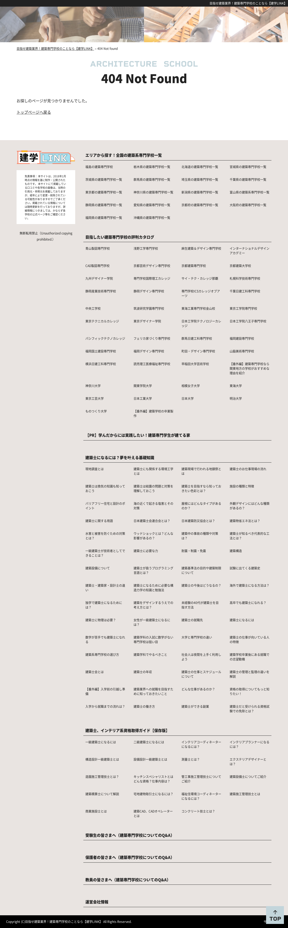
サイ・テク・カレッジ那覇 (199, 278)
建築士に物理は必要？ (100, 620)
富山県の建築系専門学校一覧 (249, 192)
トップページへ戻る (34, 112)
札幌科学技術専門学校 (245, 278)
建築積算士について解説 (102, 794)
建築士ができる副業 (195, 706)
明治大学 (236, 398)
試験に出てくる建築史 (245, 568)
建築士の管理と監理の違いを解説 (249, 674)
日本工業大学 (143, 398)
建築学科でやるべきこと (150, 654)
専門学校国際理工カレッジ (152, 278)
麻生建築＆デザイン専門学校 (201, 248)
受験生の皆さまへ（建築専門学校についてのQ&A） (129, 835)
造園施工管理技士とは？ (102, 776)
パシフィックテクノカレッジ (105, 338)
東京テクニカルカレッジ (102, 321)
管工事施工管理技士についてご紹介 (201, 778)
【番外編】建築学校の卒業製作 (153, 413)
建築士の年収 (143, 672)
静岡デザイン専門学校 (149, 291)
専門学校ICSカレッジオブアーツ (200, 293)
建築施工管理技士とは (245, 794)
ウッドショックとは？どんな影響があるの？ (153, 535)
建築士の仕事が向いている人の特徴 (249, 639)
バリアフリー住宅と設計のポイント (105, 505)
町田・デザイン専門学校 (198, 351)
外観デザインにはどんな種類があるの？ (249, 505)
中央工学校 (93, 308)
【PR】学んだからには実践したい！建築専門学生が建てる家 (137, 435)
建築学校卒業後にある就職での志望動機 (249, 656)
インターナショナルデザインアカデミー (249, 250)
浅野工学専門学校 (146, 248)
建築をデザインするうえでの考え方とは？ (153, 604)
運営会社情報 (96, 901)
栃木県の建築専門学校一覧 (152, 167)
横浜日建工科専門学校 (100, 364)
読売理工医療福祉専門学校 (152, 364)
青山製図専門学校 (97, 248)
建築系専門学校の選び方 (102, 654)
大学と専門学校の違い (196, 637)
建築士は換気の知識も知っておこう (105, 488)
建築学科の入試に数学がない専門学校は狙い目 (153, 639)
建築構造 (236, 551)
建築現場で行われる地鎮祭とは (201, 471)
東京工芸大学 (94, 398)
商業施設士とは (96, 811)
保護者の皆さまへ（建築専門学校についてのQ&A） (129, 857)
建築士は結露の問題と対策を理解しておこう (153, 488)
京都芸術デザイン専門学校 (152, 265)
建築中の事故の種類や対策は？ (199, 535)
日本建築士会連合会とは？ (152, 521)
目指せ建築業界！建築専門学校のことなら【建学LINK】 (248, 3)
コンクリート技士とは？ (198, 811)
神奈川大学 (93, 386)
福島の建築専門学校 (99, 167)
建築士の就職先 (192, 620)
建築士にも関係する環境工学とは (153, 471)
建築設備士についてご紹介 (248, 776)
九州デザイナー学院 (99, 278)
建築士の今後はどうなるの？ (201, 585)
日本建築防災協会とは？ (198, 521)
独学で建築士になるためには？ (103, 604)
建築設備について (97, 568)
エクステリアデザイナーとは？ (248, 761)
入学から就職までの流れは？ (105, 706)
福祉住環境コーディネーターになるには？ (201, 796)
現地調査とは (94, 469)
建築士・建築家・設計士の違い (105, 587)
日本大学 (187, 398)
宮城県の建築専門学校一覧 (248, 167)
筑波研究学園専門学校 (149, 308)
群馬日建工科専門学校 (196, 338)
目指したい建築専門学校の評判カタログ (119, 237)
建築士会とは (94, 672)
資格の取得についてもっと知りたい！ (249, 691)
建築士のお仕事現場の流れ (248, 469)
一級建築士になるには (100, 742)
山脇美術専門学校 (242, 351)
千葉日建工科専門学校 (245, 291)
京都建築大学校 (240, 265)
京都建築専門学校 (193, 265)
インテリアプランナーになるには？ (249, 744)
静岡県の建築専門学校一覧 (103, 205)
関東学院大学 (143, 386)
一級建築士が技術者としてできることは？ (105, 553)
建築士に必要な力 (146, 551)
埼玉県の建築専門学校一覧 (199, 179)
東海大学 (236, 386)
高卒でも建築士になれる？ (248, 602)
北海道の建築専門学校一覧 (199, 167)
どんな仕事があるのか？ (198, 689)
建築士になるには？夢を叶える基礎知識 (119, 457)
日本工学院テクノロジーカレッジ (201, 323)
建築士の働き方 (144, 706)
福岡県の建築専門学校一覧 (103, 217)
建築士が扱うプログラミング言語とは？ (153, 570)
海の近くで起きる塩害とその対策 (153, 505)
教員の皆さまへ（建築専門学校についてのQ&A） (128, 879)
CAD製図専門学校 (97, 265)
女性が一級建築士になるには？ (152, 622)
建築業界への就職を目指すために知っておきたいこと (153, 691)
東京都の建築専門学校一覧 (103, 192)
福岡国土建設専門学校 (100, 351)
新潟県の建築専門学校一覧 (199, 192)
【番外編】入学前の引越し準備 (105, 691)
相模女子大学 (190, 386)
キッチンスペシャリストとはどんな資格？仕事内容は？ (153, 778)
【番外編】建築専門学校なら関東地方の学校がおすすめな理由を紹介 (249, 368)
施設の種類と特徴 (242, 486)
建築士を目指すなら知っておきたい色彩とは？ (201, 488)
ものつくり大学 (96, 411)
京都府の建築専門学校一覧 (199, 205)
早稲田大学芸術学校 (195, 364)
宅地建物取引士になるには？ (153, 794)
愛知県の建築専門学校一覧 (152, 205)
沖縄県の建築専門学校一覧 (152, 217)
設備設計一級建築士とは (150, 759)
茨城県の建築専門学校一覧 (103, 179)
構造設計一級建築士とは (102, 759)
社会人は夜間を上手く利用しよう (201, 656)
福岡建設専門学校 (242, 338)
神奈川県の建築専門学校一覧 (153, 192)
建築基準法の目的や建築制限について (201, 570)
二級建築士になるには (149, 742)
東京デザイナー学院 (147, 321)
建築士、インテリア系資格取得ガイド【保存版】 (127, 730)
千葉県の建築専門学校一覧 (248, 179)
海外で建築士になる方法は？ (249, 585)
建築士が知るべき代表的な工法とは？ (249, 535)
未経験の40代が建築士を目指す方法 (200, 604)
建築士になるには (242, 620)
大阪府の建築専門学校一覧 (248, 205)
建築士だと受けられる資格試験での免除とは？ (249, 708)
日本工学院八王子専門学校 (248, 321)
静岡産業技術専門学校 (100, 291)
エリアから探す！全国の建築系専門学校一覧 (123, 155)
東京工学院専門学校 (243, 308)
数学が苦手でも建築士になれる (105, 639)
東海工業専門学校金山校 (198, 308)
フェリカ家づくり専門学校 (152, 338)
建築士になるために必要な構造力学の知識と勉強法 (153, 587)
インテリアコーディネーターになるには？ (201, 744)
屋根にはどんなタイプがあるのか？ (201, 505)
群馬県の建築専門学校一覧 (152, 179)
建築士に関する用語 (99, 521)
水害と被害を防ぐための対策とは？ (105, 535)
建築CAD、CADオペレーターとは (153, 813)
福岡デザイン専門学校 (149, 351)
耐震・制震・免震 (193, 551)
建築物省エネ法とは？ (245, 521)
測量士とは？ (190, 759)
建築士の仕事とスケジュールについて (201, 674)
